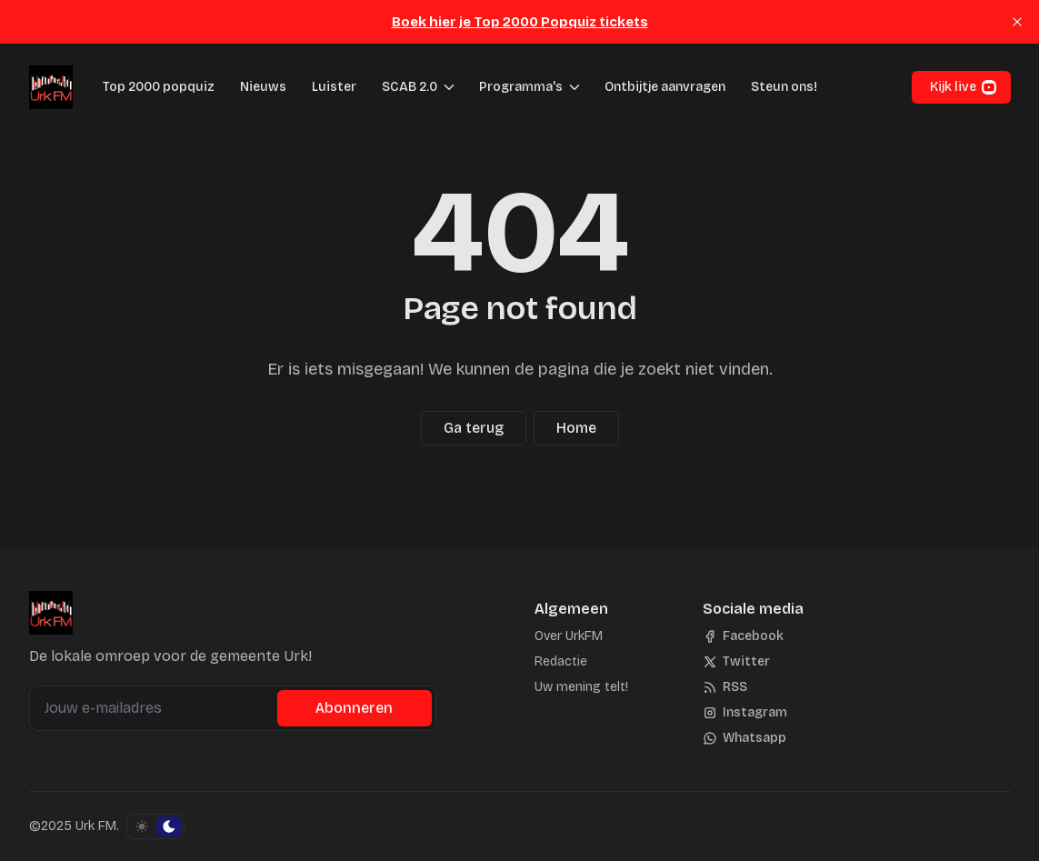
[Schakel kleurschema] (155, 826)
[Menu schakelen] (449, 87)
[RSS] (725, 687)
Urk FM (95, 826)
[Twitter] (736, 662)
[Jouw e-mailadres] (155, 708)
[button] (404, 87)
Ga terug (474, 427)
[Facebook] (743, 636)
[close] (1017, 21)
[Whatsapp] (744, 738)
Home (576, 427)
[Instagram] (745, 713)
